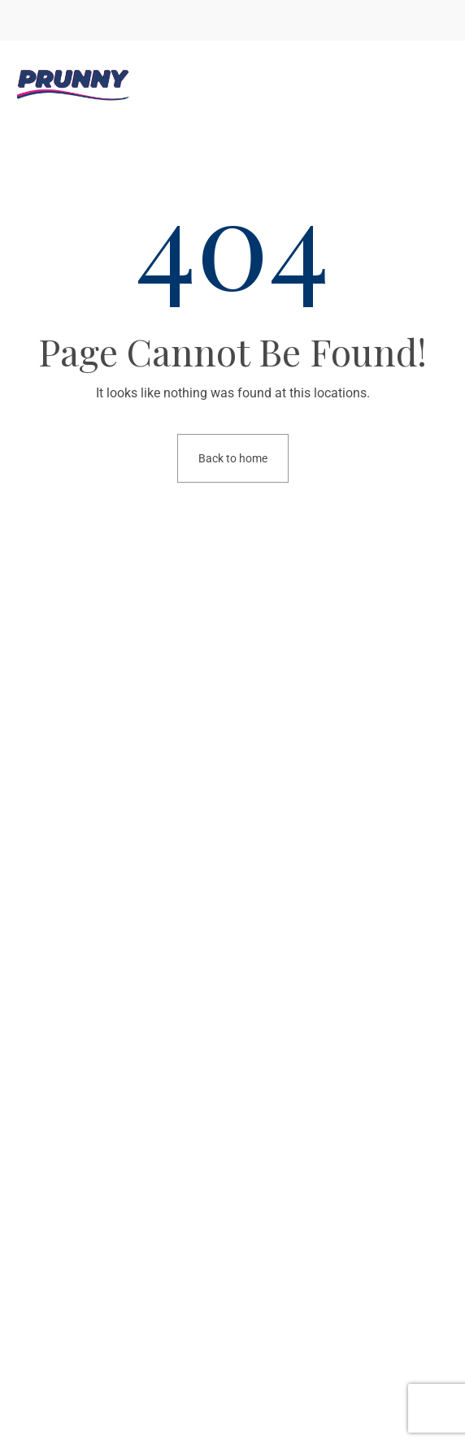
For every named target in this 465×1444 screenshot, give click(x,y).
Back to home (232, 458)
